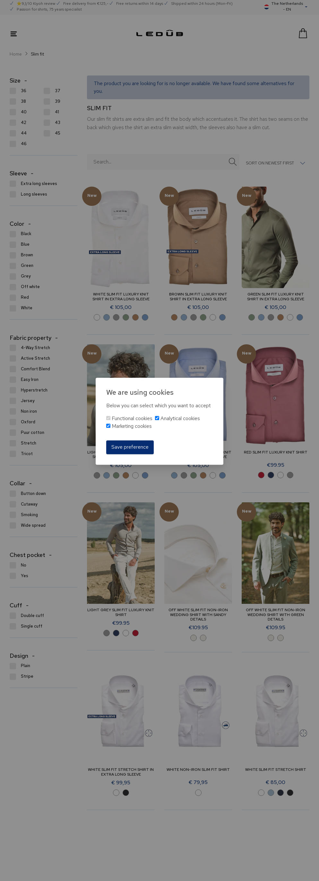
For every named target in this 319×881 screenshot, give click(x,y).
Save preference (130, 447)
